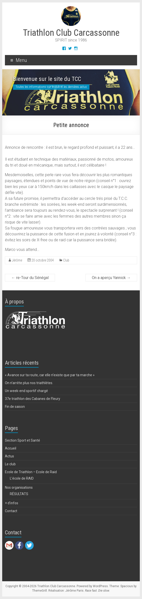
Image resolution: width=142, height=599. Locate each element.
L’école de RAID (22, 478)
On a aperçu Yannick (111, 277)
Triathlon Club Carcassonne (71, 33)
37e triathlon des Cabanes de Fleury (32, 399)
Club (66, 260)
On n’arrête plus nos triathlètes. (29, 383)
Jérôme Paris (74, 590)
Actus (9, 456)
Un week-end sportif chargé (26, 391)
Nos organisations (19, 487)
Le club (10, 464)
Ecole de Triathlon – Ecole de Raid (31, 472)
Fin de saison (15, 407)
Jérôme (17, 260)
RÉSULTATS (19, 494)
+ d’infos (11, 503)
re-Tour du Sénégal (30, 277)
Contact (11, 511)
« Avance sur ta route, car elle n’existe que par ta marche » (50, 375)
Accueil (10, 448)
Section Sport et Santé (22, 440)
